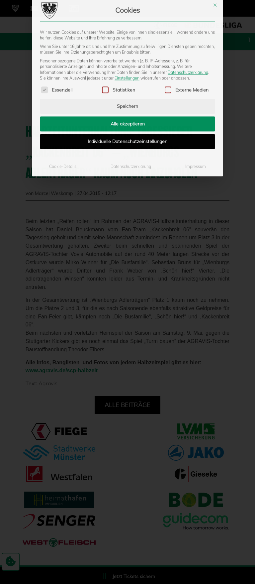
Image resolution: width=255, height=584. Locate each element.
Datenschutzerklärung (188, 19)
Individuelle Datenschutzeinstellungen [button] (127, 88)
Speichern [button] (127, 53)
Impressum (195, 113)
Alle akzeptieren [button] (128, 71)
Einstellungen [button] (127, 25)
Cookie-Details (62, 113)
